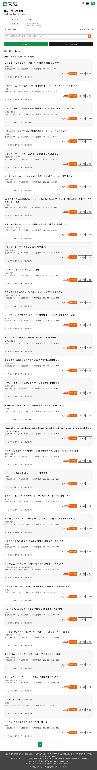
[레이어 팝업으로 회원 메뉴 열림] (83, 3)
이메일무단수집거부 (52, 767)
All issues (26, 44)
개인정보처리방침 (36, 767)
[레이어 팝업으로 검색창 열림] (93, 3)
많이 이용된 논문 (71, 44)
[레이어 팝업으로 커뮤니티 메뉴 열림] (87, 3)
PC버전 (64, 767)
